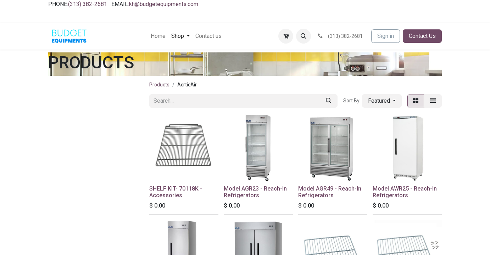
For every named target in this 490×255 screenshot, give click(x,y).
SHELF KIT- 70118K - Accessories (175, 192)
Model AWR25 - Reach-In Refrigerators (405, 192)
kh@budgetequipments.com (163, 4)
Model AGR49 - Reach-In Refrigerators (329, 192)
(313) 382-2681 (87, 4)
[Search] (329, 101)
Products (159, 84)
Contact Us (422, 36)
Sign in (385, 36)
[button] (303, 36)
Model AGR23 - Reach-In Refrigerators (255, 192)
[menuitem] (158, 36)
